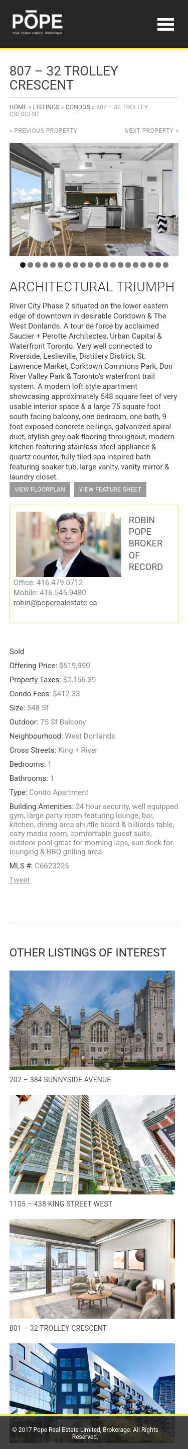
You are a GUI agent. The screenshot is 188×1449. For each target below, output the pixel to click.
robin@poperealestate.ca (55, 602)
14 (120, 265)
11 (98, 265)
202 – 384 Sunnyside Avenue (60, 1080)
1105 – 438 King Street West (61, 1204)
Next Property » (151, 130)
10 (90, 265)
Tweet (20, 879)
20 (165, 265)
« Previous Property (44, 130)
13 (113, 265)
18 (150, 265)
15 (128, 265)
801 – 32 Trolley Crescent (58, 1328)
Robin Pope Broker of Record (146, 544)
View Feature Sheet (110, 489)
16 (135, 265)
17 (143, 265)
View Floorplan (40, 489)
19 (158, 265)
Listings (46, 107)
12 (105, 265)
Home (18, 107)
